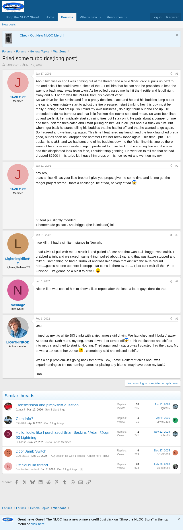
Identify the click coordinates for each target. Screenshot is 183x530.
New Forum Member (59, 442)
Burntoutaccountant (27, 469)
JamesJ (20, 409)
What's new (88, 17)
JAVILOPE (12, 65)
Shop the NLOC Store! (22, 17)
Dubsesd (21, 442)
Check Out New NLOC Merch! (42, 35)
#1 (176, 73)
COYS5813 (22, 455)
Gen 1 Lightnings (55, 409)
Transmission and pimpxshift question (47, 405)
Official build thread (32, 465)
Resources (115, 17)
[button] (100, 17)
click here (38, 524)
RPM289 (21, 423)
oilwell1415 (163, 421)
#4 (176, 281)
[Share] (171, 73)
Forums (67, 17)
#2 (176, 165)
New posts (9, 24)
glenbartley (163, 467)
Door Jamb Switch (31, 451)
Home (49, 17)
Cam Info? (24, 419)
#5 (176, 318)
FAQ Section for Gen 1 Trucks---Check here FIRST (79, 455)
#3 (176, 235)
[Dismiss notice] (176, 35)
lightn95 (165, 408)
